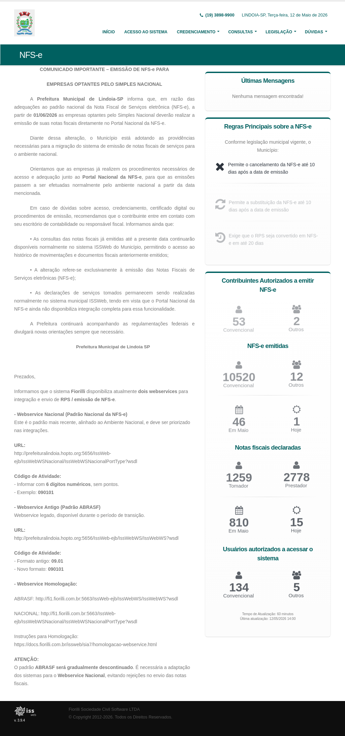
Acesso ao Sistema (145, 32)
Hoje (296, 432)
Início (108, 32)
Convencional (238, 388)
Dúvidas (314, 32)
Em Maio (238, 433)
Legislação (278, 32)
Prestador (296, 488)
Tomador (238, 488)
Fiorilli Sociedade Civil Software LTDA (104, 709)
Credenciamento (196, 32)
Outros (296, 332)
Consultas (240, 32)
